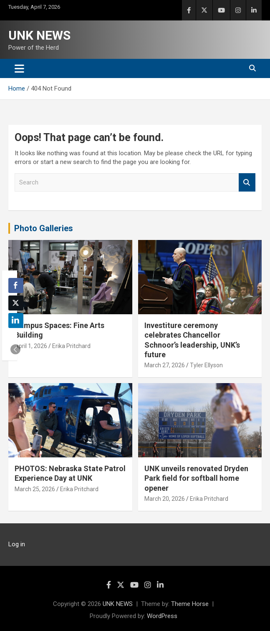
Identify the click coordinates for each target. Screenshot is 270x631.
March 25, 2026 (35, 489)
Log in (16, 544)
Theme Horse (190, 604)
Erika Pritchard (71, 346)
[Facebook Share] (15, 285)
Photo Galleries (43, 228)
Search (247, 182)
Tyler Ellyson (206, 365)
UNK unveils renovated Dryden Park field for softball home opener (196, 478)
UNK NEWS (39, 35)
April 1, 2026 (31, 346)
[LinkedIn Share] (15, 320)
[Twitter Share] (15, 302)
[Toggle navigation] (19, 68)
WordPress (162, 616)
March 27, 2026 (164, 365)
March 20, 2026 (164, 498)
